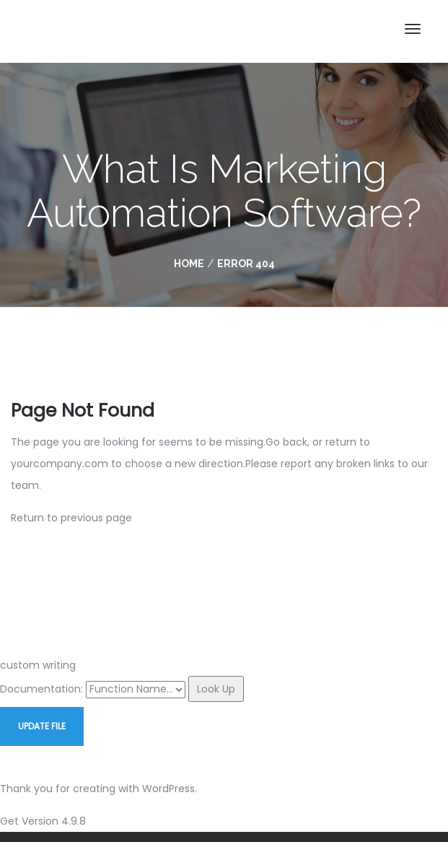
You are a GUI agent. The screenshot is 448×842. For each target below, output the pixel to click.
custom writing (38, 665)
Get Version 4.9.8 (43, 821)
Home (189, 263)
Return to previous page (71, 518)
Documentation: (41, 689)
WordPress (168, 788)
